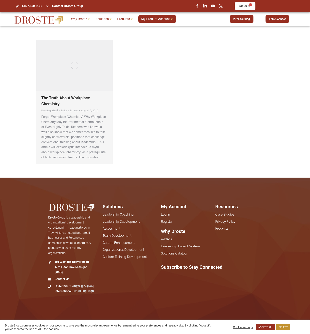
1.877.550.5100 (32, 6)
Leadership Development (121, 221)
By (69, 110)
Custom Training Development (125, 257)
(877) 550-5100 (83, 286)
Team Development (117, 235)
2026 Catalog (241, 19)
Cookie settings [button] (243, 327)
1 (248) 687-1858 (83, 291)
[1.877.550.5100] (17, 6)
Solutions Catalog (174, 253)
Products (221, 228)
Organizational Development (123, 250)
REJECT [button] (283, 327)
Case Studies (224, 214)
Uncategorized (49, 110)
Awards (166, 239)
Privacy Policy (225, 221)
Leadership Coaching (118, 214)
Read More (298, 327)
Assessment (111, 228)
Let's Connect (277, 19)
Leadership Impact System (180, 246)
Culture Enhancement (119, 243)
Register (167, 221)
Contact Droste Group (67, 6)
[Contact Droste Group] (47, 6)
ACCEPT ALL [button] (265, 327)
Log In (165, 214)
